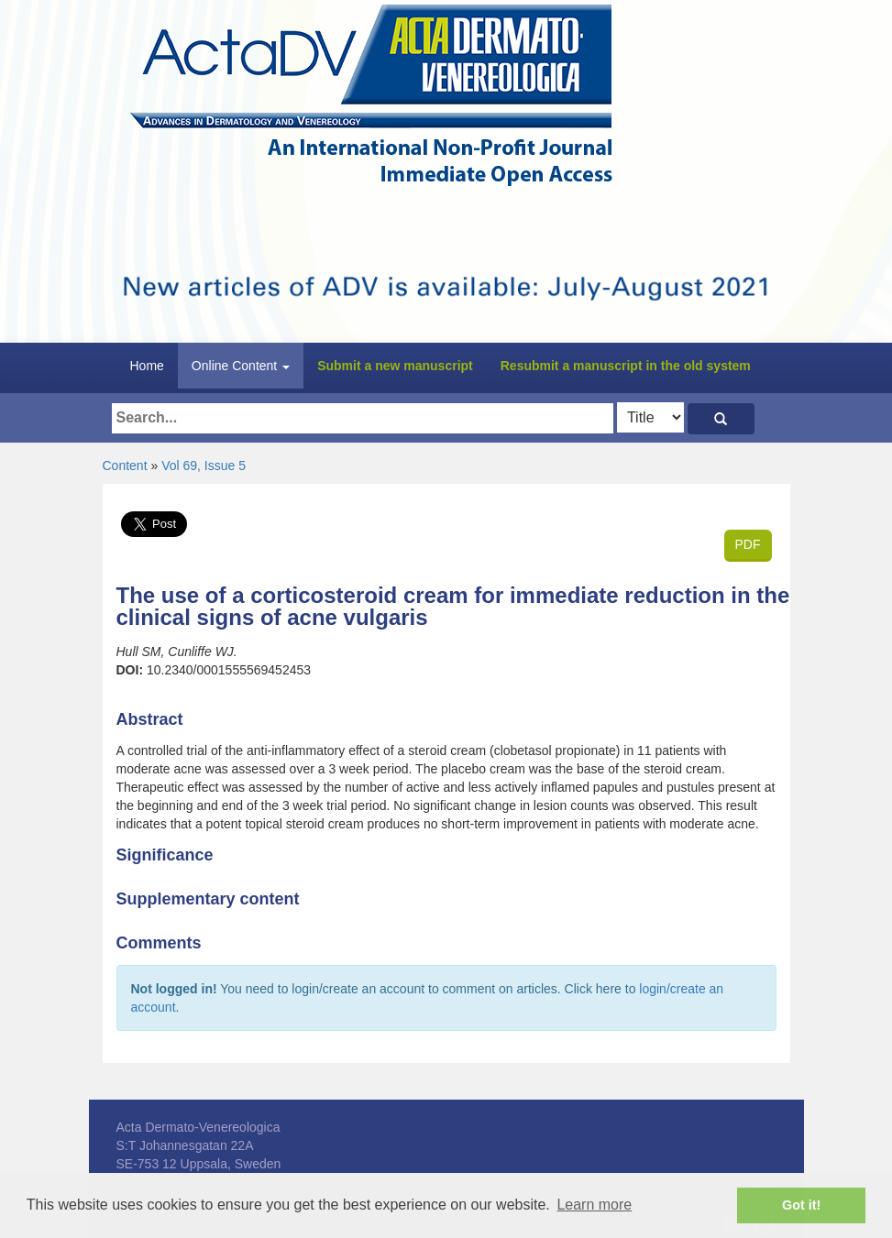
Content (125, 465)
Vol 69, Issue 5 (203, 465)
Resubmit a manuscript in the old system (626, 365)
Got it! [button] (801, 1205)
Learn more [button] (594, 1204)
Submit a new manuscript (395, 365)
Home (147, 365)
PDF (748, 544)
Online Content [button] (241, 365)
